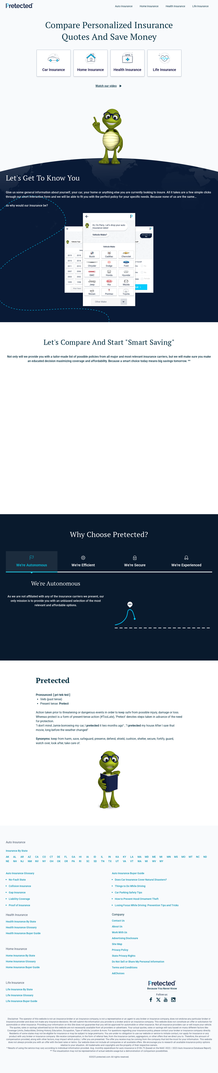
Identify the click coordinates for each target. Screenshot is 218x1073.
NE (7, 861)
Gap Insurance (17, 892)
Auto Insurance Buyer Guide (128, 873)
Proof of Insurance (19, 905)
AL (14, 856)
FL (65, 856)
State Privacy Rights (123, 955)
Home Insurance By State (20, 955)
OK (59, 861)
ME (154, 856)
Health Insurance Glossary (21, 927)
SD (95, 861)
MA (139, 856)
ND (205, 856)
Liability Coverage (19, 898)
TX (110, 861)
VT (132, 861)
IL (102, 856)
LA (131, 856)
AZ (29, 856)
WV (154, 861)
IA (87, 856)
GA (73, 856)
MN (169, 856)
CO (44, 856)
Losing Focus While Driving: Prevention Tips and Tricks (146, 905)
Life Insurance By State (19, 989)
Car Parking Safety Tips (128, 892)
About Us (117, 926)
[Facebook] (151, 999)
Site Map (117, 944)
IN (109, 856)
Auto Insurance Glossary (20, 873)
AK (7, 856)
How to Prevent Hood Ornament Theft (137, 898)
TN (102, 861)
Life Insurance (200, 6)
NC (198, 856)
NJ (22, 861)
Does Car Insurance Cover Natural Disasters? (141, 879)
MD (147, 856)
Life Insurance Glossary (19, 995)
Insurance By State (17, 850)
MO (183, 856)
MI (160, 856)
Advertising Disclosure (125, 938)
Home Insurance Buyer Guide (23, 967)
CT (51, 856)
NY (44, 861)
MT (191, 856)
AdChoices (118, 973)
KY (124, 856)
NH (15, 861)
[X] (158, 999)
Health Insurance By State (21, 921)
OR (66, 861)
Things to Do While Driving (130, 886)
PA (73, 861)
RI (80, 861)
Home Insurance (149, 6)
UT (117, 861)
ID (95, 856)
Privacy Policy (120, 949)
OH (51, 861)
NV (37, 861)
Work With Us (119, 932)
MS (176, 856)
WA (139, 861)
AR (22, 856)
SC (87, 861)
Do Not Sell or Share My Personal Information (138, 961)
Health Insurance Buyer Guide (23, 933)
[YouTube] (166, 999)
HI (80, 856)
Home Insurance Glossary (21, 961)
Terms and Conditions (124, 967)
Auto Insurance (123, 6)
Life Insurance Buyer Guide (21, 1001)
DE (58, 856)
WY (161, 861)
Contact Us (118, 920)
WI (146, 861)
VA (124, 861)
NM (30, 861)
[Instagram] (173, 999)
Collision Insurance (20, 886)
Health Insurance (175, 6)
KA (117, 856)
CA (36, 856)
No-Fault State (17, 879)
